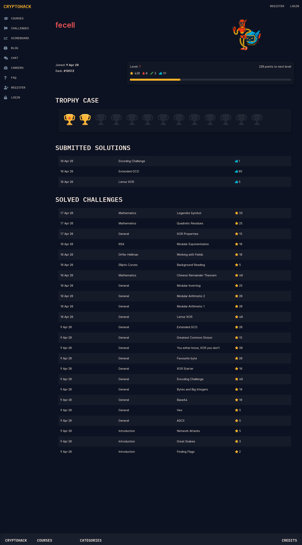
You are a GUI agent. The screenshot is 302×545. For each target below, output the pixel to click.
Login (294, 6)
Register (277, 6)
